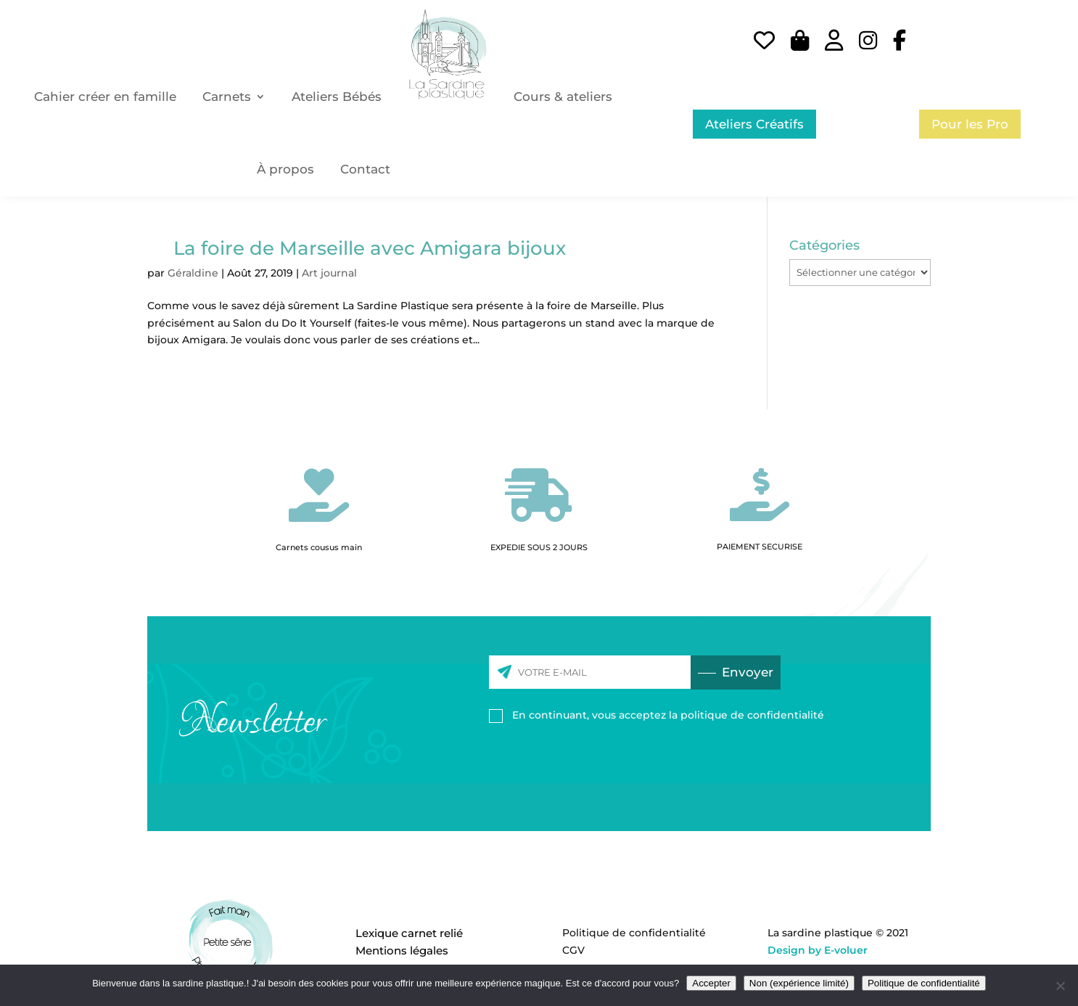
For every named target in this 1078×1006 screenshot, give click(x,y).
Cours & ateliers (563, 96)
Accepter (711, 983)
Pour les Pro (969, 124)
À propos (285, 169)
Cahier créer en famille (105, 96)
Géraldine (193, 272)
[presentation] (599, 763)
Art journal (329, 272)
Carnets (226, 96)
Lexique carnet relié (409, 933)
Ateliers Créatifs (754, 124)
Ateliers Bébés (337, 96)
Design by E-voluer (818, 950)
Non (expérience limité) (799, 983)
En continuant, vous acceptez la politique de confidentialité (668, 714)
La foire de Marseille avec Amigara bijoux (369, 248)
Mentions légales (401, 950)
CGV (573, 950)
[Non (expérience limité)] (1060, 985)
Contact (365, 169)
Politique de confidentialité (634, 932)
